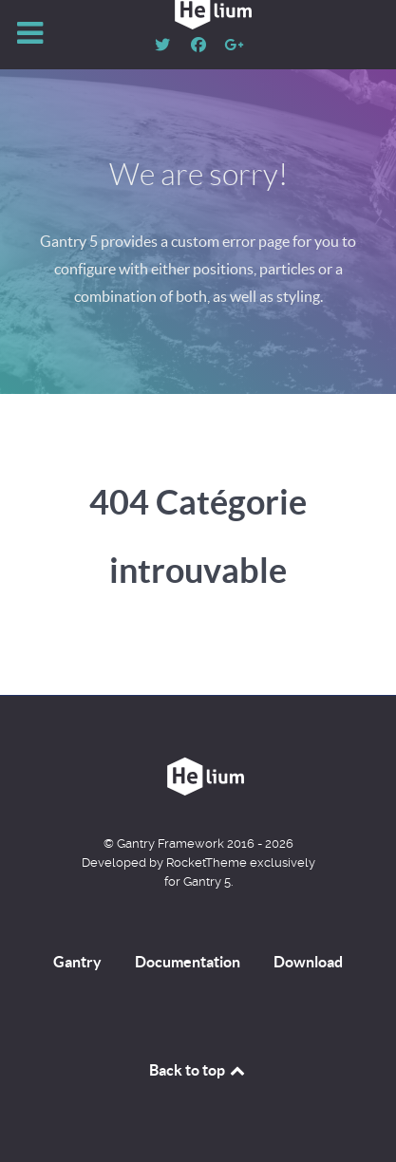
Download (308, 961)
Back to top (198, 1069)
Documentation (187, 961)
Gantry (77, 961)
